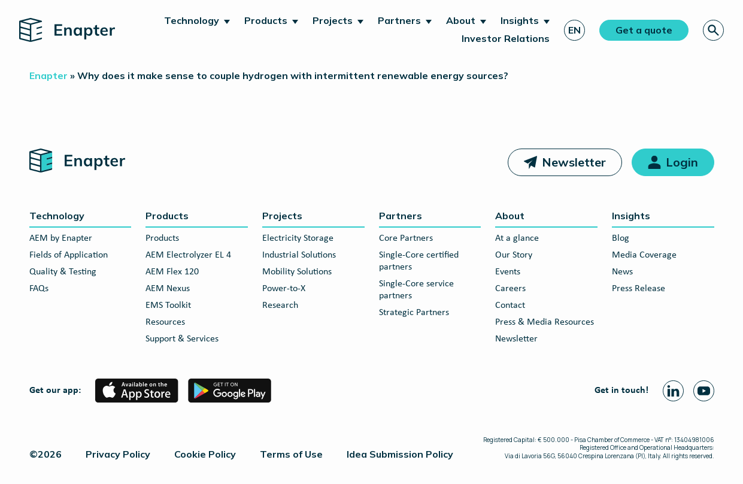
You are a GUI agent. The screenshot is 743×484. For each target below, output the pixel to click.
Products (265, 20)
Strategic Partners (414, 312)
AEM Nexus (167, 289)
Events (507, 272)
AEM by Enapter (60, 238)
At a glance (517, 238)
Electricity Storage (297, 238)
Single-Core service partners (416, 290)
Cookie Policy (205, 454)
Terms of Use (291, 454)
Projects (333, 20)
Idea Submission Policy (400, 454)
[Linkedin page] (673, 390)
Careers (510, 289)
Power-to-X (283, 289)
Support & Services (182, 339)
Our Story (513, 255)
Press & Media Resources (544, 322)
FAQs (38, 289)
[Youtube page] (703, 390)
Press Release (638, 289)
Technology (191, 20)
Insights (520, 20)
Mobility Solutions (297, 272)
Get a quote (643, 30)
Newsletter (574, 162)
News (622, 272)
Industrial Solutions (299, 255)
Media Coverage (644, 255)
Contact (510, 305)
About (460, 20)
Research (280, 305)
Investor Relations (506, 38)
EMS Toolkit (168, 305)
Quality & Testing (62, 272)
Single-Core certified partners (419, 261)
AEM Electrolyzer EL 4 (188, 255)
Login (682, 162)
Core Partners (406, 238)
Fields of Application (68, 255)
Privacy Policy (118, 454)
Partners (399, 20)
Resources (165, 322)
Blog (620, 238)
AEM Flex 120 (172, 272)
